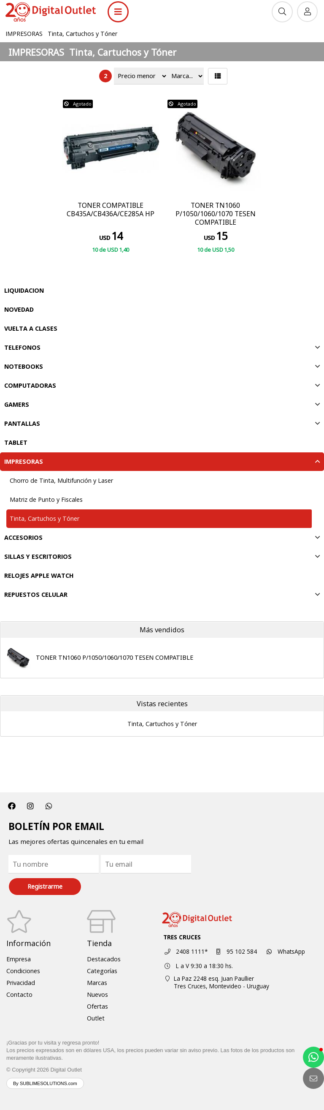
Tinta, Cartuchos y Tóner (82, 34)
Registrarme (44, 886)
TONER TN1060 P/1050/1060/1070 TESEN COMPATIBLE (114, 657)
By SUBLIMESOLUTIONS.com (45, 1083)
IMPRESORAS (24, 34)
